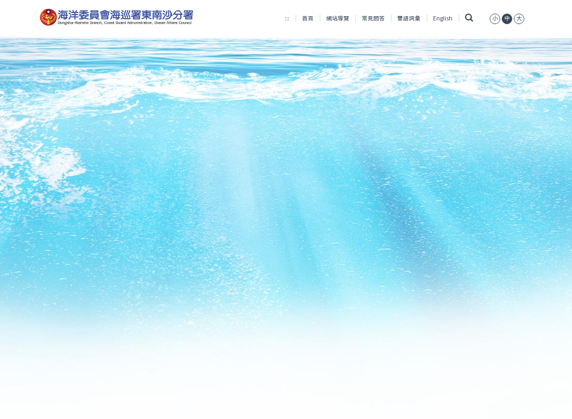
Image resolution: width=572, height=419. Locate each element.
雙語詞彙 (408, 18)
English (442, 18)
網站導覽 (337, 18)
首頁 (308, 18)
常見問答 (373, 18)
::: (287, 18)
